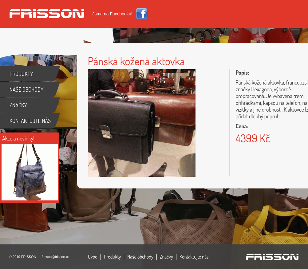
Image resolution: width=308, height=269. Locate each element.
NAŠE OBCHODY (26, 89)
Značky (166, 257)
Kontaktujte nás (194, 257)
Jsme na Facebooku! (112, 13)
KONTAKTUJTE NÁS (30, 120)
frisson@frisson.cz (55, 257)
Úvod (92, 257)
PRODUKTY (21, 73)
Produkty (112, 257)
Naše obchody (140, 257)
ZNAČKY (18, 105)
